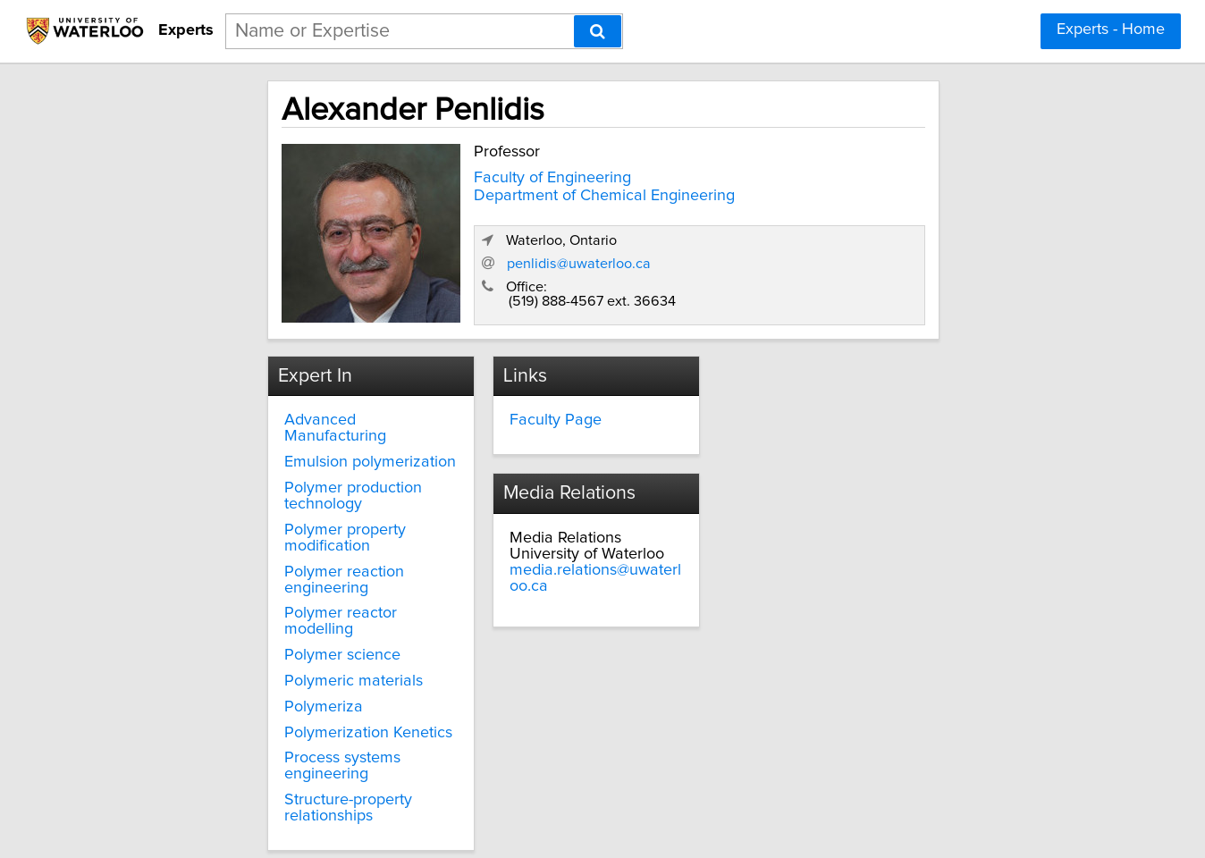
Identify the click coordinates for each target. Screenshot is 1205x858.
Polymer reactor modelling (291, 553)
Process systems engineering (300, 682)
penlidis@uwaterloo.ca (835, 252)
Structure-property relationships (262, 716)
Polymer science (256, 579)
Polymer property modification (304, 502)
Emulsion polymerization (284, 434)
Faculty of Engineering (456, 172)
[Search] (597, 31)
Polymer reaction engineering (302, 527)
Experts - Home (1111, 29)
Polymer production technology (267, 468)
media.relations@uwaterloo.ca (842, 441)
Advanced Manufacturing (287, 408)
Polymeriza (237, 631)
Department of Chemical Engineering (507, 190)
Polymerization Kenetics (282, 656)
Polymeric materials (267, 605)
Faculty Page (514, 408)
